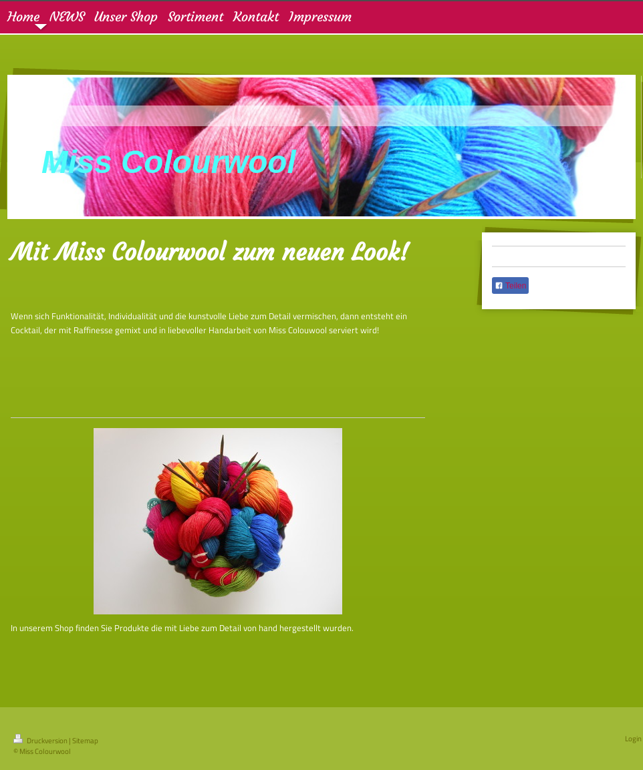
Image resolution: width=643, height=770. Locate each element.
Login (633, 738)
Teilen (510, 286)
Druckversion (41, 740)
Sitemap (85, 740)
